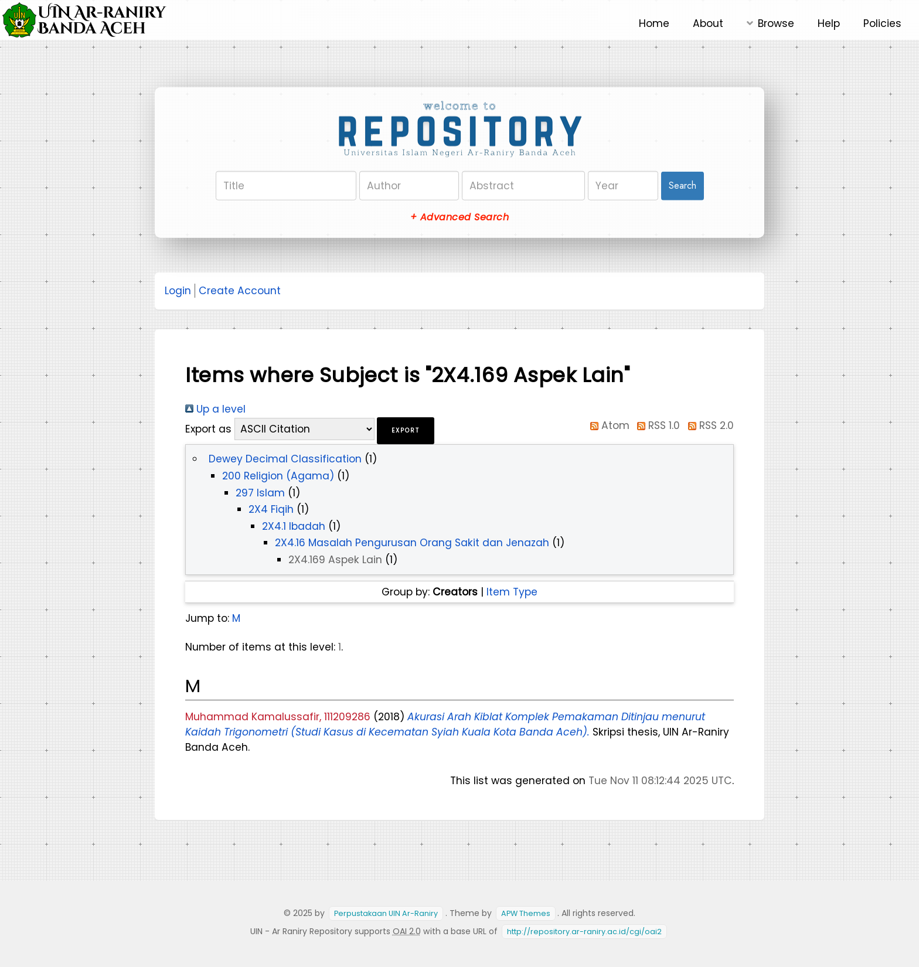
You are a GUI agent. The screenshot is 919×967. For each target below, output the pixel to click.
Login (178, 291)
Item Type (511, 592)
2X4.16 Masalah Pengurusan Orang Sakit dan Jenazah (412, 543)
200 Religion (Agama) (278, 476)
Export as (208, 429)
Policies (882, 23)
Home (654, 23)
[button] (405, 430)
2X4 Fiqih (271, 509)
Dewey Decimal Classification (285, 459)
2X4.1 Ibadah (293, 526)
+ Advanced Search (459, 217)
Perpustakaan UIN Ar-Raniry (386, 913)
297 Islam (260, 493)
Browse (776, 23)
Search (682, 185)
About (708, 23)
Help (829, 23)
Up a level (215, 409)
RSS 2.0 (708, 425)
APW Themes (525, 913)
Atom (607, 425)
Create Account (240, 291)
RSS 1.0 (656, 425)
